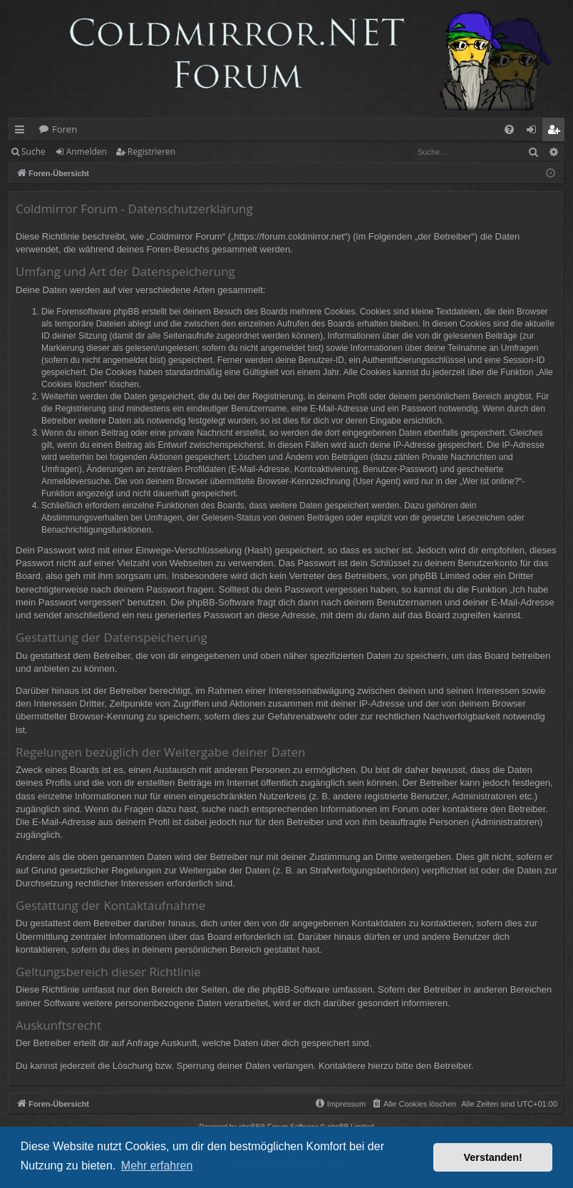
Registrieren (151, 151)
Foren (64, 129)
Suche (33, 151)
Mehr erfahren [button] (157, 1165)
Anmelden (86, 151)
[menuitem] (509, 129)
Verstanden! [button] (493, 1157)
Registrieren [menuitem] (556, 132)
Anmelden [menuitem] (535, 132)
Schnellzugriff (22, 132)
